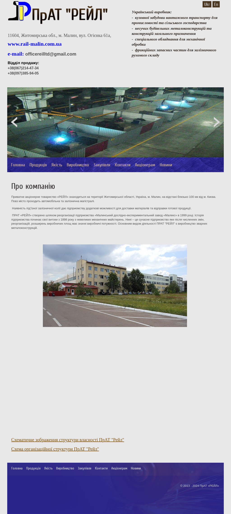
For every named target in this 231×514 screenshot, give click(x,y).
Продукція (38, 164)
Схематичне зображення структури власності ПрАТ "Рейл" (67, 439)
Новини (166, 164)
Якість (56, 164)
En (216, 4)
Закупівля (101, 164)
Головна (18, 164)
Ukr (207, 4)
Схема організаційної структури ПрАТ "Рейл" (55, 448)
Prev (14, 122)
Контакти (122, 164)
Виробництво (78, 164)
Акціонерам (145, 164)
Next (217, 122)
